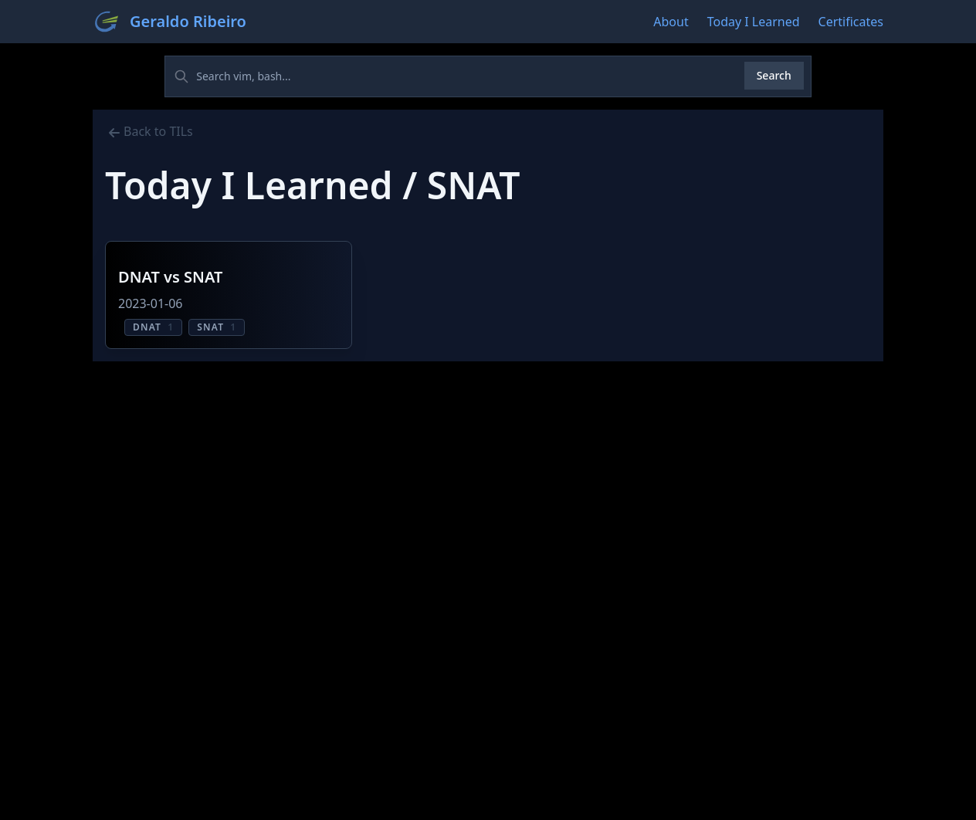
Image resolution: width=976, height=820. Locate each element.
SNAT (216, 327)
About (670, 21)
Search (774, 75)
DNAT (153, 327)
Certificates (850, 21)
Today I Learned (753, 21)
